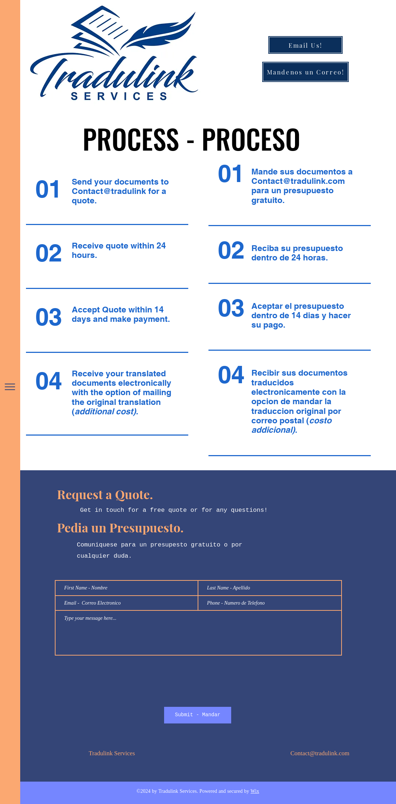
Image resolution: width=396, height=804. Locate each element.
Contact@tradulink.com (298, 181)
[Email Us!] (305, 45)
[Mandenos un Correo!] (305, 71)
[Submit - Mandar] (197, 715)
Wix (255, 791)
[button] (10, 387)
